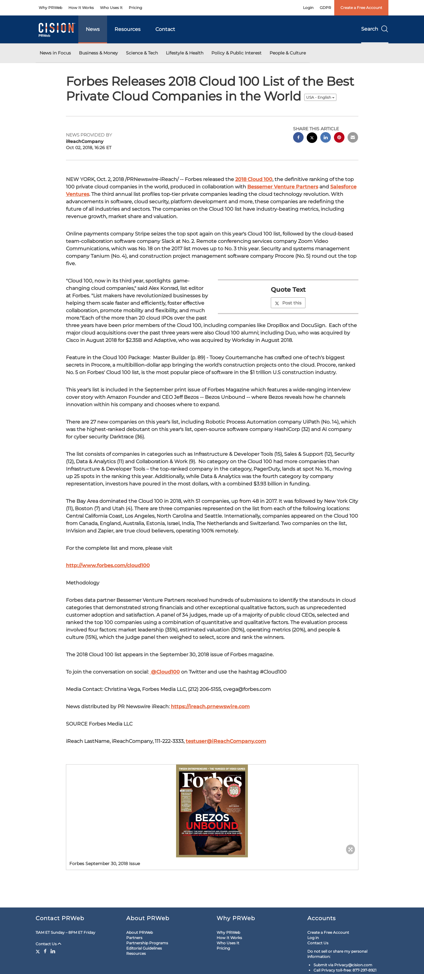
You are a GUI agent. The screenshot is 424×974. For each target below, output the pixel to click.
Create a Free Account (361, 7)
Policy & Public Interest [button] (236, 53)
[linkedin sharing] (325, 138)
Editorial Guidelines (144, 948)
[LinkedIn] (53, 951)
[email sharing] (353, 138)
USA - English (320, 97)
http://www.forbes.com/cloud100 (108, 565)
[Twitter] (38, 951)
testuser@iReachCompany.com (226, 741)
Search (374, 29)
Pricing (135, 7)
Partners (134, 937)
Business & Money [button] (98, 53)
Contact (165, 29)
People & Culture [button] (288, 53)
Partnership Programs (147, 943)
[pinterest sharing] (339, 138)
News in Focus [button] (55, 53)
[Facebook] (45, 951)
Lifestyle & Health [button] (184, 53)
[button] (212, 811)
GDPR (325, 7)
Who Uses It (111, 7)
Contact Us (48, 944)
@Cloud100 (165, 672)
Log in (313, 937)
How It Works (81, 7)
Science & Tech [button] (142, 53)
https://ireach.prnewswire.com (210, 706)
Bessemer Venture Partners (282, 187)
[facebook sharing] (298, 138)
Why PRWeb (50, 7)
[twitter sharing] (312, 138)
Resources (128, 29)
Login (308, 7)
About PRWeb (139, 932)
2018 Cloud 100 (253, 179)
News (93, 29)
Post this (288, 303)
